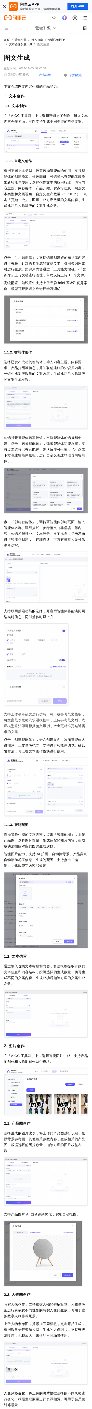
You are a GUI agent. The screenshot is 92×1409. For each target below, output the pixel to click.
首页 (7, 40)
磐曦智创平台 (57, 40)
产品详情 (45, 75)
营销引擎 (20, 40)
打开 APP (77, 6)
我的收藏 (76, 75)
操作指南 (37, 40)
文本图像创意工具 (20, 44)
